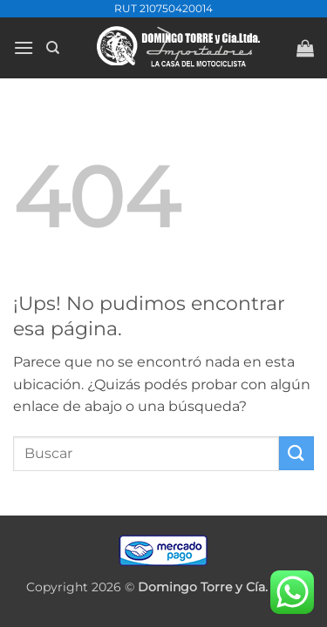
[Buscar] (52, 47)
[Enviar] (296, 453)
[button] (23, 47)
